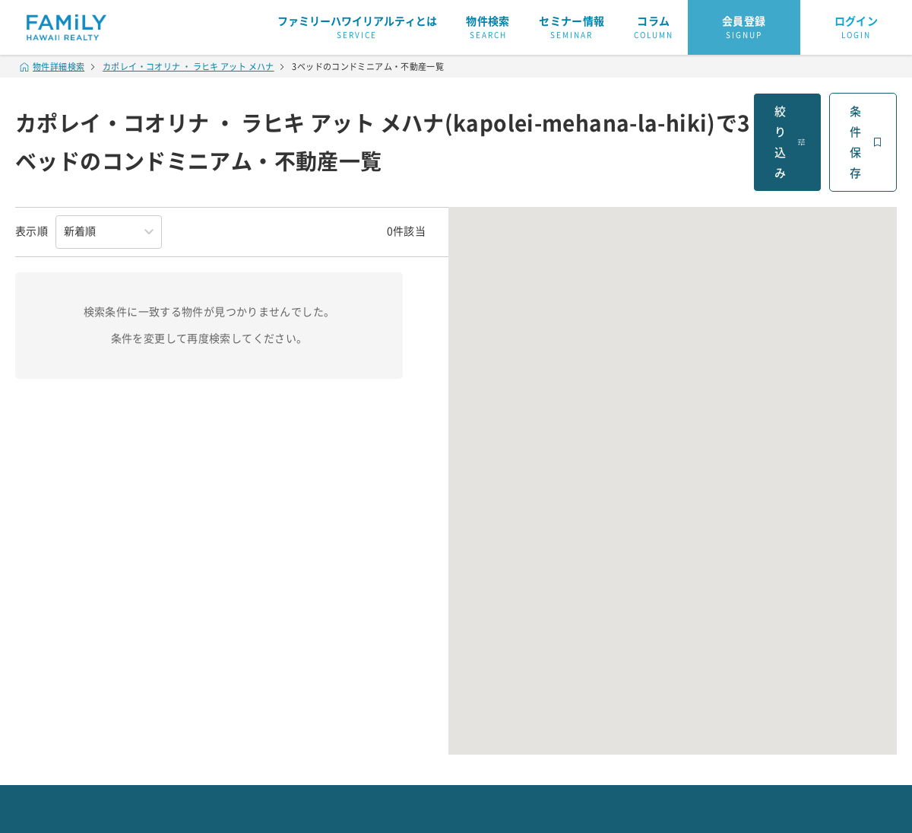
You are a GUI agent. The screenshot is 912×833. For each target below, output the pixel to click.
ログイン (856, 28)
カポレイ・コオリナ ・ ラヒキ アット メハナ (188, 66)
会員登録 (744, 28)
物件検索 (488, 28)
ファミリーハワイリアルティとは (357, 28)
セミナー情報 (571, 28)
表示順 (31, 231)
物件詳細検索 (52, 66)
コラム (653, 28)
